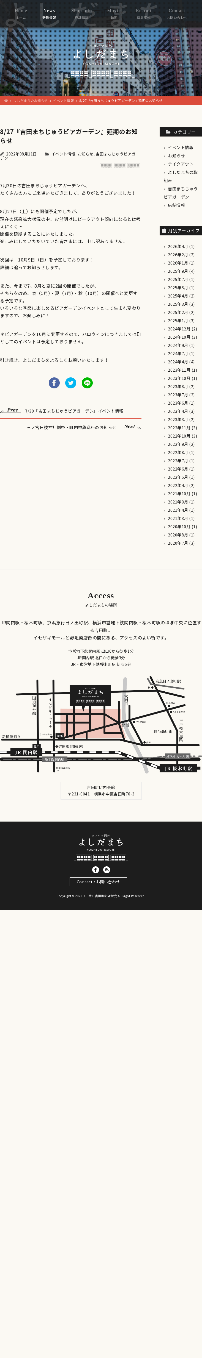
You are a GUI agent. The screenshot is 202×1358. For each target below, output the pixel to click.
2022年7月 (178, 460)
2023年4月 (178, 411)
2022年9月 (178, 444)
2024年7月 (178, 353)
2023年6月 (178, 403)
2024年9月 (178, 345)
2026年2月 (178, 254)
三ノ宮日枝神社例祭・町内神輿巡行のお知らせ (84, 426)
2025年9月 (178, 271)
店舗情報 (176, 205)
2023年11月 (179, 370)
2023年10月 (179, 378)
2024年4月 (178, 361)
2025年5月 (178, 287)
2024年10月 (179, 337)
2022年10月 (179, 436)
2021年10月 (179, 493)
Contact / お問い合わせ (98, 881)
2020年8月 (178, 535)
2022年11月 (179, 427)
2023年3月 (178, 419)
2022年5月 (178, 477)
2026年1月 (178, 263)
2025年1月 (178, 320)
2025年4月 (178, 296)
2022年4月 (178, 485)
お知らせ (86, 154)
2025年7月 (178, 279)
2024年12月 (179, 329)
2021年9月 (178, 502)
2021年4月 (178, 510)
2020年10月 (179, 526)
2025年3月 (178, 304)
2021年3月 (178, 518)
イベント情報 (63, 154)
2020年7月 (178, 543)
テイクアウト (180, 164)
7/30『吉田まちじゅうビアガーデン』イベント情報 (62, 410)
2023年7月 (178, 394)
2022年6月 (178, 469)
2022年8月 (178, 452)
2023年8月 (178, 386)
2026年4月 (178, 246)
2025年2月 (178, 312)
